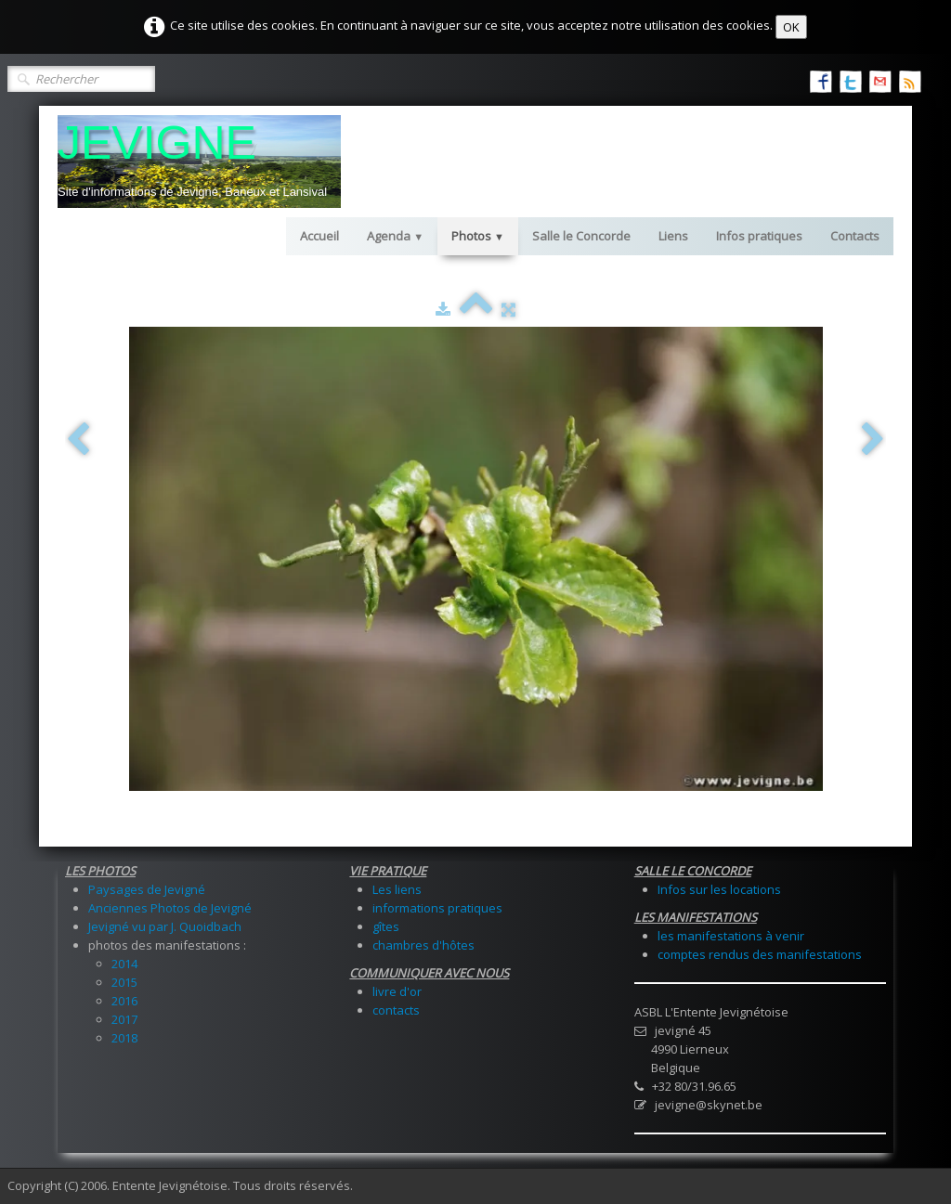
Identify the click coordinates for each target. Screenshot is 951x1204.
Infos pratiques (759, 235)
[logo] (199, 161)
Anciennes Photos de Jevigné (170, 908)
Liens (673, 235)
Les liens (397, 889)
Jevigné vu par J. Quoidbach (164, 926)
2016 (124, 1000)
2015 (124, 982)
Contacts (854, 235)
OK (791, 27)
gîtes (385, 926)
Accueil (319, 235)
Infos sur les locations (719, 889)
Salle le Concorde (581, 235)
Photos (477, 235)
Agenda (395, 235)
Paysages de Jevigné (146, 889)
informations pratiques (437, 908)
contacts (396, 1010)
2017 (124, 1019)
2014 (124, 963)
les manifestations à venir (731, 935)
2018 (124, 1037)
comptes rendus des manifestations (760, 954)
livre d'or (397, 991)
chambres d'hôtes (423, 945)
